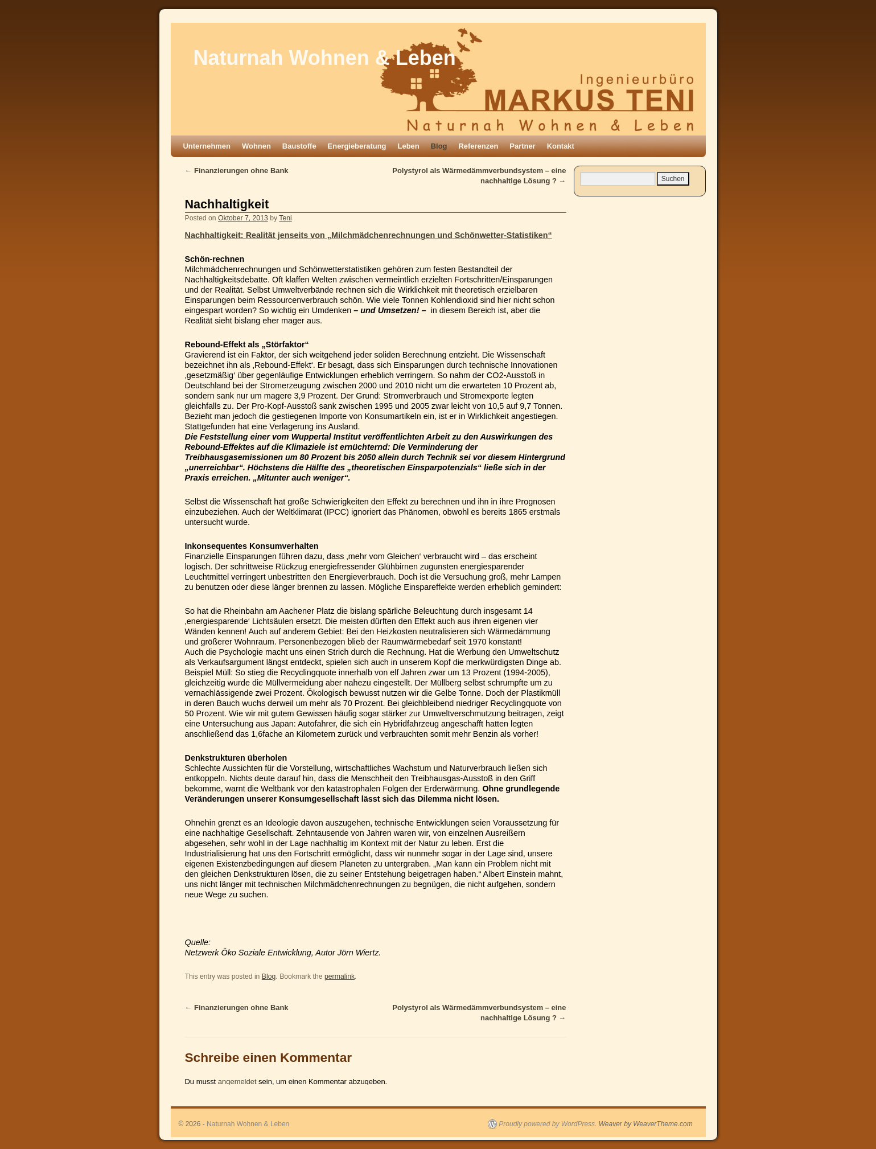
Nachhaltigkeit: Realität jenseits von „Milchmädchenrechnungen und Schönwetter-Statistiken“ (368, 235)
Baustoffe (299, 146)
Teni (285, 218)
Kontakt (560, 146)
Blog (439, 146)
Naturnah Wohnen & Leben (325, 57)
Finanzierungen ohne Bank (237, 170)
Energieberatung (357, 146)
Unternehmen (207, 146)
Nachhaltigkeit (227, 204)
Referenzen (478, 146)
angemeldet (237, 1081)
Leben (409, 146)
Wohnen (256, 146)
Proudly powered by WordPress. (548, 1124)
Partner (522, 146)
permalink (339, 976)
